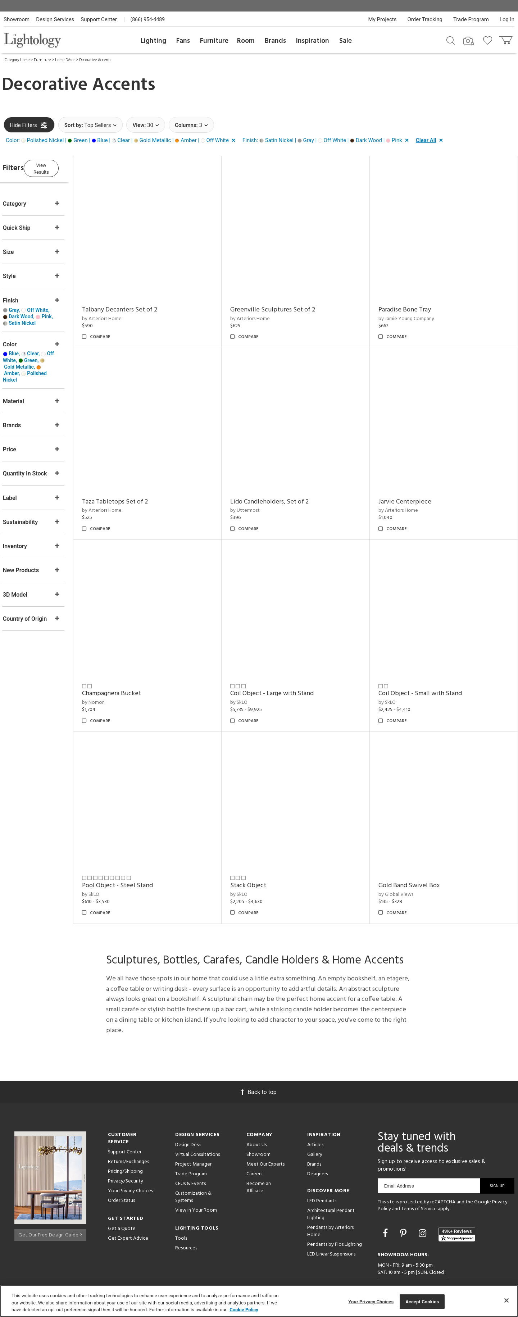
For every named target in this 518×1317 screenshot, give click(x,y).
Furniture (214, 41)
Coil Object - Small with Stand (427, 674)
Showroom (16, 19)
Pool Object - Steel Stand (138, 860)
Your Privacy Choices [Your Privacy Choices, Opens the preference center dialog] (371, 1301)
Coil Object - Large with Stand (285, 674)
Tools (181, 1212)
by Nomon (114, 683)
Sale (345, 41)
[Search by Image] (469, 41)
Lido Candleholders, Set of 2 (283, 489)
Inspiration (312, 41)
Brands (275, 41)
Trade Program (471, 19)
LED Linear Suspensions (331, 1228)
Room (246, 41)
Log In (507, 19)
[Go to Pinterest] (404, 1207)
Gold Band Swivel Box (416, 860)
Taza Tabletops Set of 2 (135, 489)
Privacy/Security (125, 1155)
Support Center (99, 19)
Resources (186, 1222)
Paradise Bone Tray (411, 303)
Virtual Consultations (197, 1129)
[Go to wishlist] (489, 40)
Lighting (153, 41)
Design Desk (188, 1119)
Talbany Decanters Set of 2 (140, 303)
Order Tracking (425, 19)
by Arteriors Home (122, 312)
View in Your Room (196, 1184)
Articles (315, 1119)
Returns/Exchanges (128, 1136)
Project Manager (193, 1138)
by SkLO (252, 683)
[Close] (506, 1300)
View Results (63, 167)
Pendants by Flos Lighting (334, 1219)
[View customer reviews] (456, 1208)
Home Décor (65, 60)
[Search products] (450, 40)
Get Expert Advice (128, 1212)
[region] (259, 1301)
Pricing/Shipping (125, 1145)
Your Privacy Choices (130, 1165)
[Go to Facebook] (386, 1207)
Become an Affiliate (258, 1161)
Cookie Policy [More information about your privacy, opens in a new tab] (244, 1309)
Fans (183, 41)
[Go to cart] (506, 39)
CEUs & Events (190, 1158)
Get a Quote (122, 1203)
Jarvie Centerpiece (411, 489)
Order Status (121, 1175)
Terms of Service (419, 1183)
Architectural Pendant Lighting (331, 1188)
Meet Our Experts (265, 1138)
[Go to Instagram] (423, 1207)
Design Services (55, 19)
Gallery (314, 1129)
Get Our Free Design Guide (50, 1207)
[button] (122, 141)
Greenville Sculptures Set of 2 (286, 303)
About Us (256, 1119)
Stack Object (262, 860)
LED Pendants (321, 1175)
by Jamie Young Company (413, 312)
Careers (254, 1148)
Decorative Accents (95, 60)
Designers (317, 1148)
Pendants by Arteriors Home (330, 1205)
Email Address (399, 1160)
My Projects (382, 19)
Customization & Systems (193, 1171)
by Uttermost (258, 497)
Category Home (17, 60)
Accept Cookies (422, 1301)
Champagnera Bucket (132, 674)
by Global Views (402, 869)
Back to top (258, 1066)
